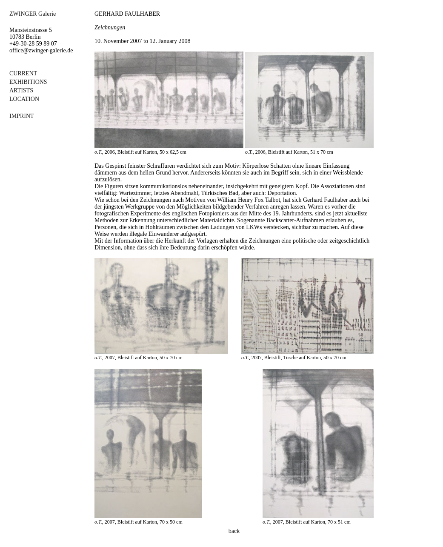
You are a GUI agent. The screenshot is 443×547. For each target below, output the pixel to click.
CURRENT (23, 73)
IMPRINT (21, 116)
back (234, 531)
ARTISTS (21, 90)
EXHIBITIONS (28, 82)
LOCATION (24, 99)
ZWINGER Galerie (32, 14)
